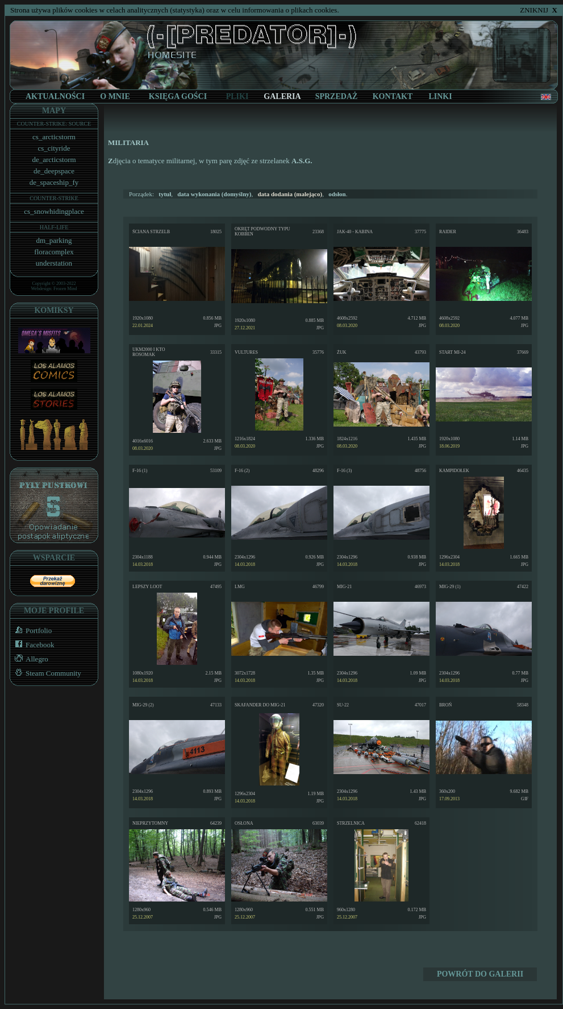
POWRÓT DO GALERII (480, 974)
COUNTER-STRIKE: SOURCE (54, 124)
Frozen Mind (65, 288)
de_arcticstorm (54, 159)
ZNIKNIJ (538, 10)
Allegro (29, 659)
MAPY (54, 110)
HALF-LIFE (54, 227)
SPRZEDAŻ (336, 96)
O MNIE (115, 96)
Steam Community (45, 673)
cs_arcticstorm (54, 137)
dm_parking (54, 240)
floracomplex (53, 251)
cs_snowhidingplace (54, 211)
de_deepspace (54, 171)
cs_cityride (53, 148)
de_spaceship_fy (54, 182)
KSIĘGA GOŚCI (178, 96)
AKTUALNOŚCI (55, 96)
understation (54, 263)
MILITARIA (128, 142)
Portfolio (31, 630)
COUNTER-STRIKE (54, 198)
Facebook (32, 644)
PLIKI (237, 96)
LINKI (440, 96)
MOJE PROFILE (54, 610)
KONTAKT (393, 96)
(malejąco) (289, 194)
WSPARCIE (54, 557)
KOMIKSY (53, 310)
